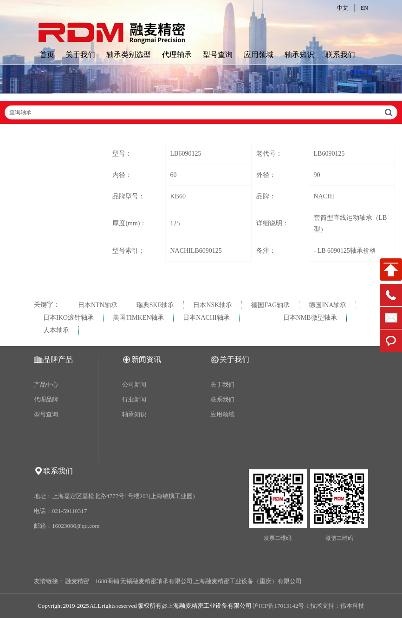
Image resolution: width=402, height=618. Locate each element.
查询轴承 (201, 112)
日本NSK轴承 (212, 305)
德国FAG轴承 (270, 305)
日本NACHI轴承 (206, 317)
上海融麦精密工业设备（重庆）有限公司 (247, 581)
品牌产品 (58, 359)
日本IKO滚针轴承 (68, 317)
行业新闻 (134, 399)
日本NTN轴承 (97, 305)
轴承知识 (299, 55)
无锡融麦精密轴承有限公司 (156, 581)
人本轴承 (56, 330)
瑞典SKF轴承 (155, 305)
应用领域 (258, 55)
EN (364, 8)
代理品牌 (46, 399)
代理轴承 (177, 55)
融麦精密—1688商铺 (92, 581)
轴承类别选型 (128, 55)
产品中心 (46, 384)
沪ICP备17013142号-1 (281, 605)
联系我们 (340, 55)
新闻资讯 (146, 359)
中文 (342, 8)
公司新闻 (134, 384)
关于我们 (80, 55)
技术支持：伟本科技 (337, 605)
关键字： (47, 304)
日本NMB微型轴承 (310, 317)
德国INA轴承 (327, 305)
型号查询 (218, 55)
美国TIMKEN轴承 (138, 317)
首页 (46, 55)
